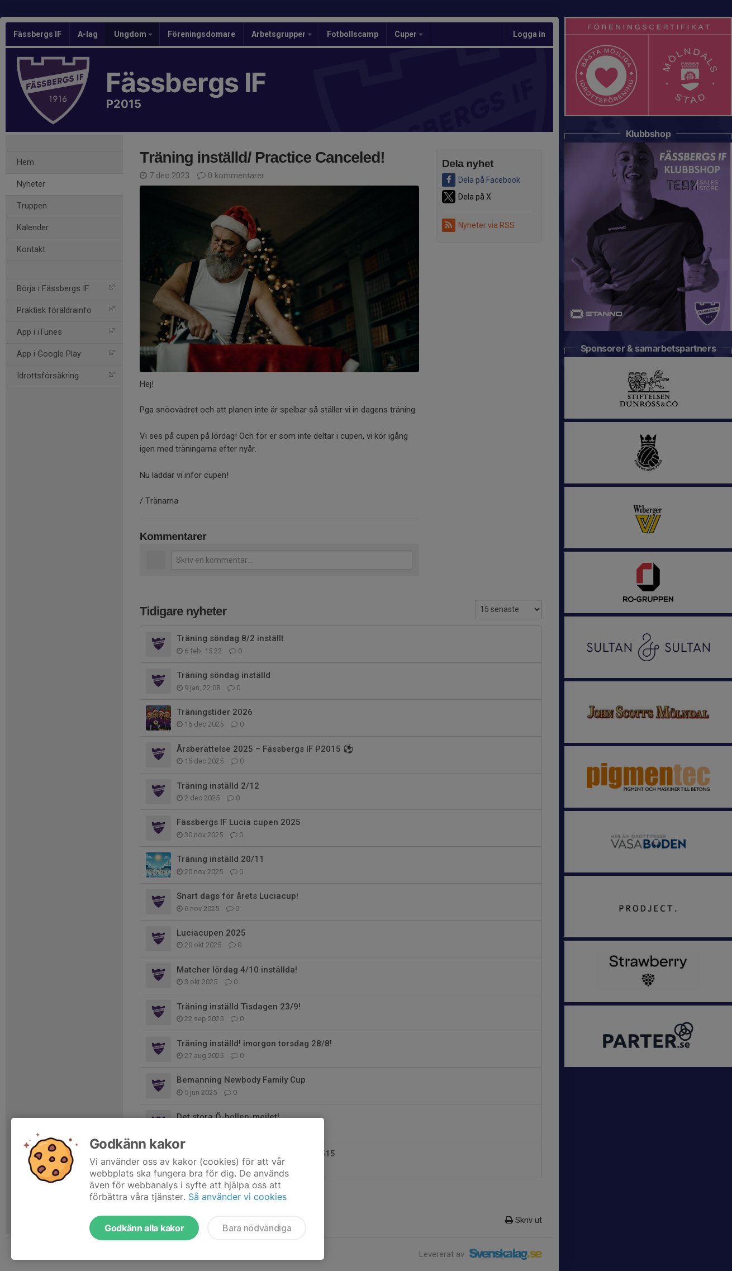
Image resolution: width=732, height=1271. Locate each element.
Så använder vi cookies (237, 1196)
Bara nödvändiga (256, 1228)
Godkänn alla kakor (144, 1228)
